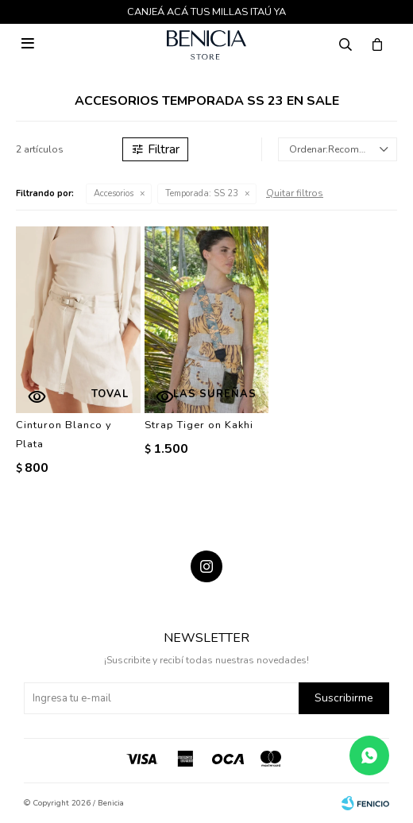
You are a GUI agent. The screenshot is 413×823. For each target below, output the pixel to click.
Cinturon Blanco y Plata (64, 434)
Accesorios (113, 193)
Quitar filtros (294, 193)
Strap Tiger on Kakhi (199, 425)
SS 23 (201, 193)
